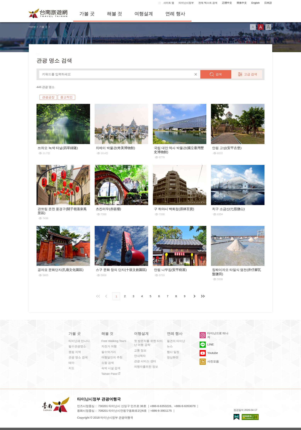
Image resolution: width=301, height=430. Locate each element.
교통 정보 (140, 350)
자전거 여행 (109, 346)
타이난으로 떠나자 (217, 335)
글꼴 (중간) (261, 27)
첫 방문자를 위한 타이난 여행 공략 (148, 342)
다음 (194, 296)
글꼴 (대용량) (268, 27)
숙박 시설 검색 (110, 368)
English (255, 2)
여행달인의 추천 (111, 357)
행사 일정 (173, 352)
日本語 (268, 2)
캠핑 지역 (75, 352)
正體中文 (227, 2)
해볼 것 (114, 13)
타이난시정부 (186, 2)
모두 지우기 (195, 74)
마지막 (203, 296)
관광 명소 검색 (78, 357)
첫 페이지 (98, 296)
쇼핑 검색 (107, 362)
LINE (210, 344)
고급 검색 (250, 74)
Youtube (212, 353)
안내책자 (140, 355)
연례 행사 (175, 13)
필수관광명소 (77, 346)
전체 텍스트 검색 (207, 2)
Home (32, 26)
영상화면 (173, 357)
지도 (71, 368)
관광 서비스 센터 (145, 361)
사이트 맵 (168, 2)
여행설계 (143, 13)
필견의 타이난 (176, 341)
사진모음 (213, 361)
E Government (236, 417)
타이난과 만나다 (79, 341)
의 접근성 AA (250, 417)
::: (159, 2)
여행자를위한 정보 (146, 366)
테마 (71, 362)
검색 (219, 74)
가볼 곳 (87, 13)
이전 (107, 296)
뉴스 (170, 346)
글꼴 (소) (253, 27)
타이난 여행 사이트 (48, 14)
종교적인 (66, 97)
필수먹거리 (108, 352)
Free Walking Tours (113, 341)
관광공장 (48, 97)
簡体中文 (242, 2)
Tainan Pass (109, 373)
